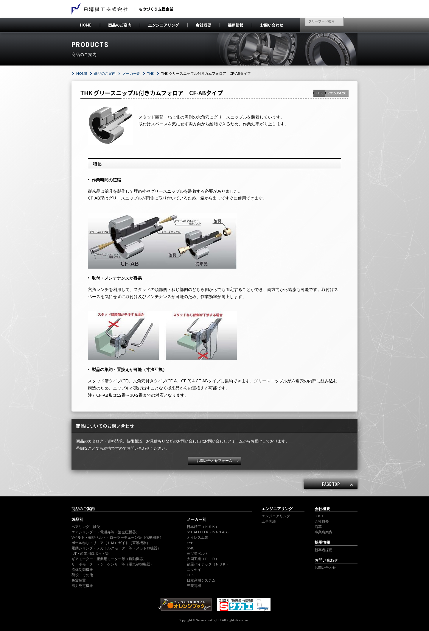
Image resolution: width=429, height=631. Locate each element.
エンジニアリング (163, 25)
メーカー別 (131, 73)
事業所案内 (323, 532)
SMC (190, 548)
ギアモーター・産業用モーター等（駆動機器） (109, 559)
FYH (190, 542)
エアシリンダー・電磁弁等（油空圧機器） (105, 532)
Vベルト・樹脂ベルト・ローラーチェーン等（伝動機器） (117, 537)
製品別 (77, 519)
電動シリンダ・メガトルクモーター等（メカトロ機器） (116, 548)
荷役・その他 (82, 575)
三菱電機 (194, 585)
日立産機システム (201, 580)
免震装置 (79, 580)
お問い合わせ (271, 25)
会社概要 (203, 25)
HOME (85, 25)
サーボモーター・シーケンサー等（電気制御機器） (113, 564)
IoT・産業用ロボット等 (90, 553)
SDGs (319, 516)
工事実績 (269, 521)
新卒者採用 (323, 550)
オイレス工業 (197, 537)
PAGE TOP (331, 484)
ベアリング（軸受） (88, 526)
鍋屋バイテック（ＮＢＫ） (208, 564)
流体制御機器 (82, 569)
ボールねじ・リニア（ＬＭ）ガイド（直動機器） (111, 542)
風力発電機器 (82, 585)
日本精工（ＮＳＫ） (203, 526)
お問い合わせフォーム (214, 460)
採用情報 (235, 25)
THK (150, 73)
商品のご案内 (119, 25)
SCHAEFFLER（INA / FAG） (209, 532)
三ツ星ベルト (197, 553)
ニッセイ (194, 569)
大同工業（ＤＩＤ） (203, 559)
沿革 (318, 526)
